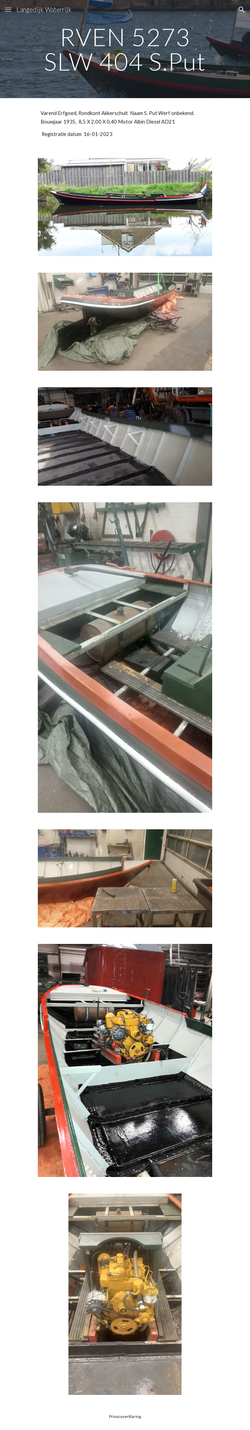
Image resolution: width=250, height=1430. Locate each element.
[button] (8, 9)
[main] (125, 49)
